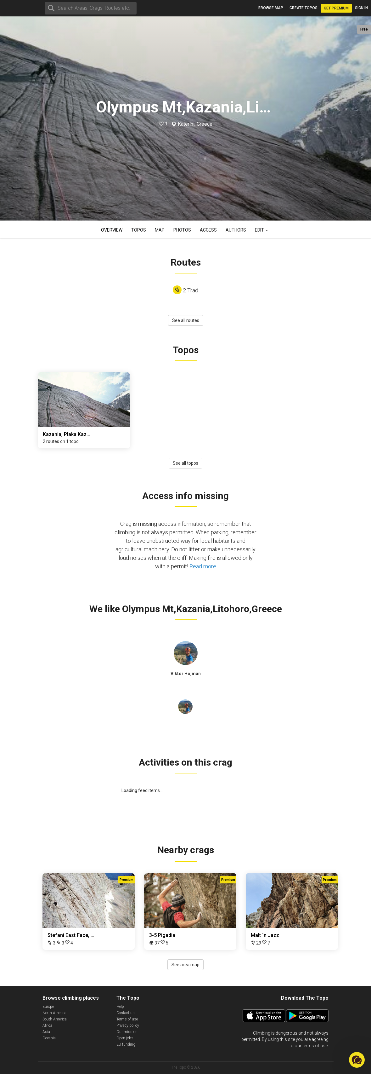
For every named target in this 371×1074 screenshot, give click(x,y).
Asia (46, 1032)
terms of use (315, 1045)
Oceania (49, 1038)
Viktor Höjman (186, 673)
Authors (236, 230)
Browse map (270, 8)
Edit (261, 230)
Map (160, 230)
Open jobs (124, 1038)
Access (208, 230)
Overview (111, 230)
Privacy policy (127, 1025)
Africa (47, 1025)
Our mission (127, 1032)
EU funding (125, 1044)
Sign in (361, 8)
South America (54, 1019)
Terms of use (127, 1019)
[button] (357, 1060)
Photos (182, 230)
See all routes (185, 320)
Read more (202, 566)
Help (120, 1006)
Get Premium (336, 8)
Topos (138, 230)
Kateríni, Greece (195, 124)
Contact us (125, 1013)
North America (54, 1013)
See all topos (185, 463)
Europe (48, 1006)
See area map (185, 964)
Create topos (303, 8)
